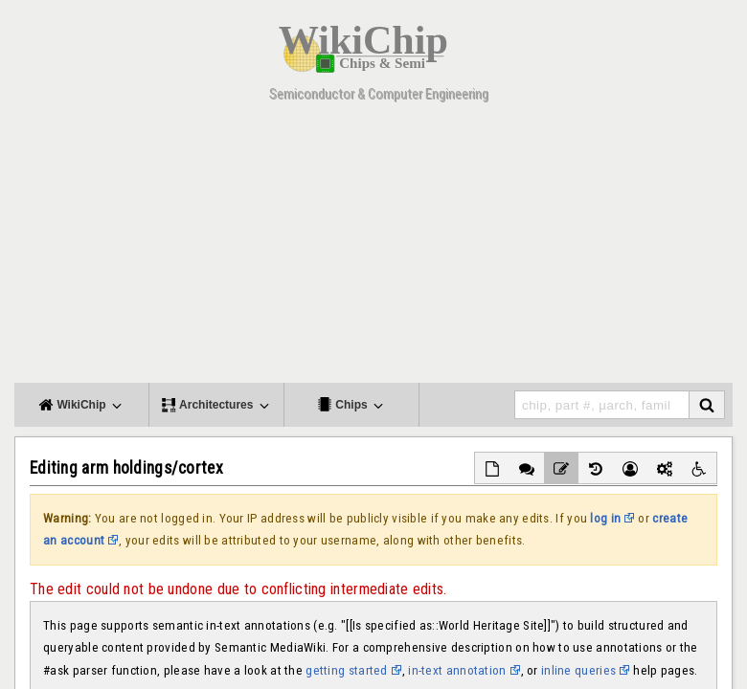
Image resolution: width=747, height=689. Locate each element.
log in (605, 518)
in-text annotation (457, 670)
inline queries (578, 670)
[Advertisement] (373, 249)
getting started (346, 670)
